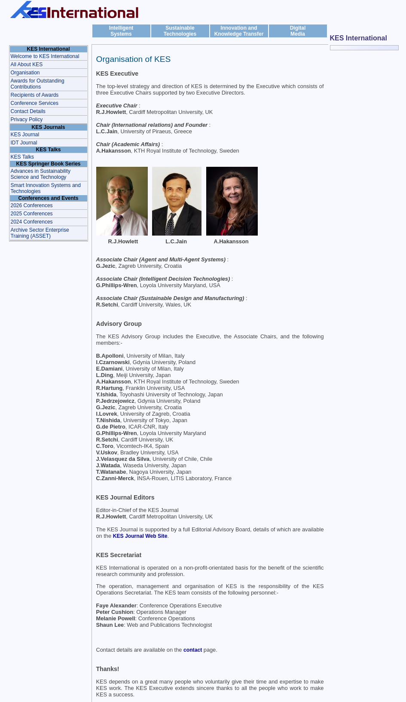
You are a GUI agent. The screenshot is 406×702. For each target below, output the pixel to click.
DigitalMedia (298, 31)
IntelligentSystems (121, 31)
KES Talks (22, 157)
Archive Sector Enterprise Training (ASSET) (40, 233)
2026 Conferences (32, 205)
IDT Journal (24, 143)
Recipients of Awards (35, 95)
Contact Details (28, 111)
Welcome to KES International (45, 56)
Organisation (25, 73)
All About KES (27, 64)
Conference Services (34, 103)
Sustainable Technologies (180, 31)
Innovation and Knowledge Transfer (239, 31)
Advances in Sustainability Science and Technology (40, 174)
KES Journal (25, 135)
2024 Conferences (32, 222)
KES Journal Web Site (140, 536)
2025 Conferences (32, 214)
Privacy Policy (27, 119)
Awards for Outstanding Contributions (37, 84)
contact (192, 650)
